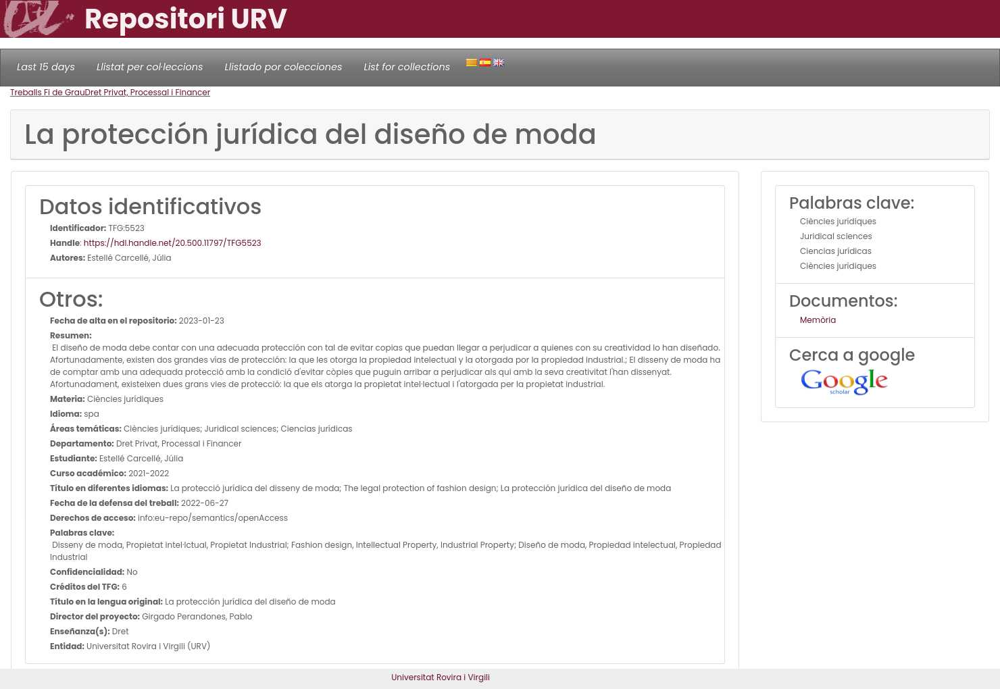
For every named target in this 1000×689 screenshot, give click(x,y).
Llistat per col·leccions (150, 67)
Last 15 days (46, 67)
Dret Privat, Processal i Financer (148, 92)
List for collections (407, 67)
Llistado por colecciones (284, 67)
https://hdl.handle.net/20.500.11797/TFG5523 (172, 243)
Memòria (818, 320)
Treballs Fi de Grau (47, 92)
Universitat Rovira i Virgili (440, 677)
